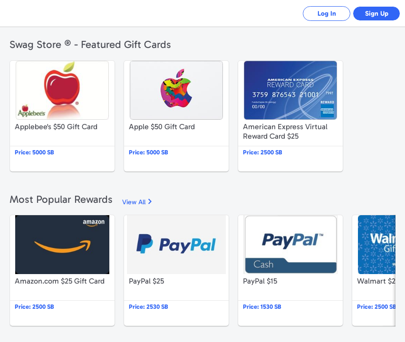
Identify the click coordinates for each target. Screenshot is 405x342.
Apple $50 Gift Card (176, 116)
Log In (327, 14)
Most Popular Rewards (61, 199)
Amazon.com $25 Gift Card (62, 270)
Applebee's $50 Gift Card (62, 116)
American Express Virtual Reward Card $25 (290, 116)
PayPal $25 (176, 270)
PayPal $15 (290, 270)
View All (133, 202)
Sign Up (376, 14)
